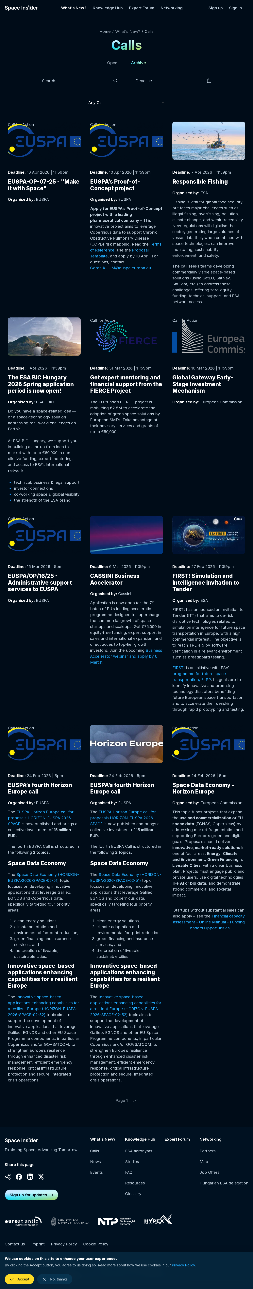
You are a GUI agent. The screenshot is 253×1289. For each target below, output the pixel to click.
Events (96, 1176)
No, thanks (59, 1282)
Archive (141, 65)
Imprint (38, 1248)
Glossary (133, 1198)
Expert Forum (141, 8)
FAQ (128, 1176)
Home (105, 31)
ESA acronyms (138, 1155)
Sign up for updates (28, 1199)
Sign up (216, 8)
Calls (149, 31)
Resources (135, 1187)
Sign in (235, 8)
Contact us (15, 1248)
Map (204, 1166)
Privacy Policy (64, 1248)
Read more (44, 168)
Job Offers (209, 1176)
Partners (208, 1155)
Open (108, 65)
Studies (132, 1166)
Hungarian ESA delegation (224, 1187)
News (95, 1166)
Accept (23, 1282)
